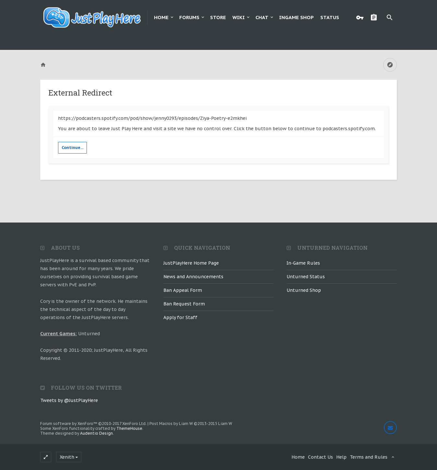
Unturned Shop (304, 290)
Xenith (67, 457)
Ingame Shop (296, 17)
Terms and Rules (368, 457)
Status (329, 17)
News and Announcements (193, 277)
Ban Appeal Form (182, 290)
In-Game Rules (303, 263)
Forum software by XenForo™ (93, 423)
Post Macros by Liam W (190, 423)
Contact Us (320, 457)
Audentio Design (96, 433)
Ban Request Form (184, 304)
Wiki (238, 17)
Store (218, 17)
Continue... (72, 147)
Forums (189, 17)
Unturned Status (306, 277)
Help (341, 457)
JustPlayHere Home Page (191, 263)
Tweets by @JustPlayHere (69, 400)
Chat (261, 17)
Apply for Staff (180, 317)
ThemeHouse (129, 428)
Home (161, 17)
